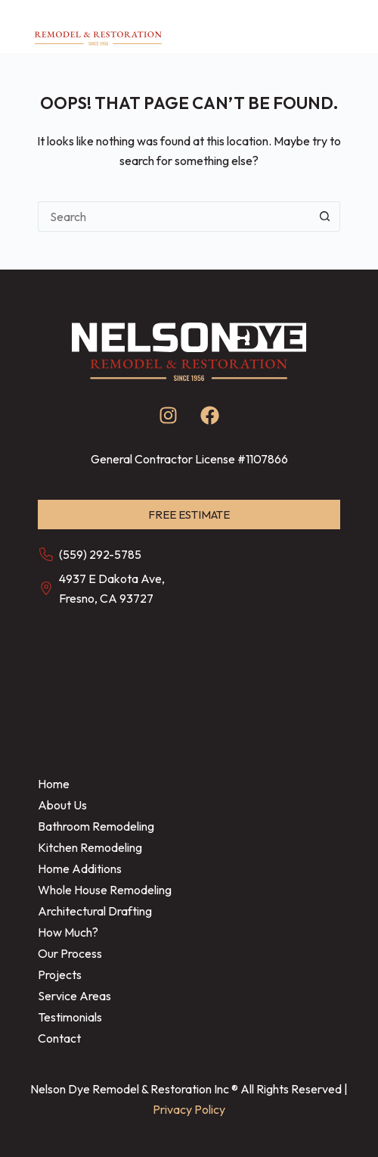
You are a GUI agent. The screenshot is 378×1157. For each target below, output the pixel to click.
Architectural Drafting (95, 910)
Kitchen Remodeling (90, 847)
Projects (60, 974)
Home (54, 783)
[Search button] (325, 216)
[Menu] (341, 26)
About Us (62, 804)
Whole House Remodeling (105, 889)
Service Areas (74, 995)
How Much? (68, 932)
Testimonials (70, 1016)
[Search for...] (174, 216)
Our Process (70, 953)
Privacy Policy (189, 1109)
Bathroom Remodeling (96, 826)
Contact (59, 1038)
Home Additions (80, 868)
